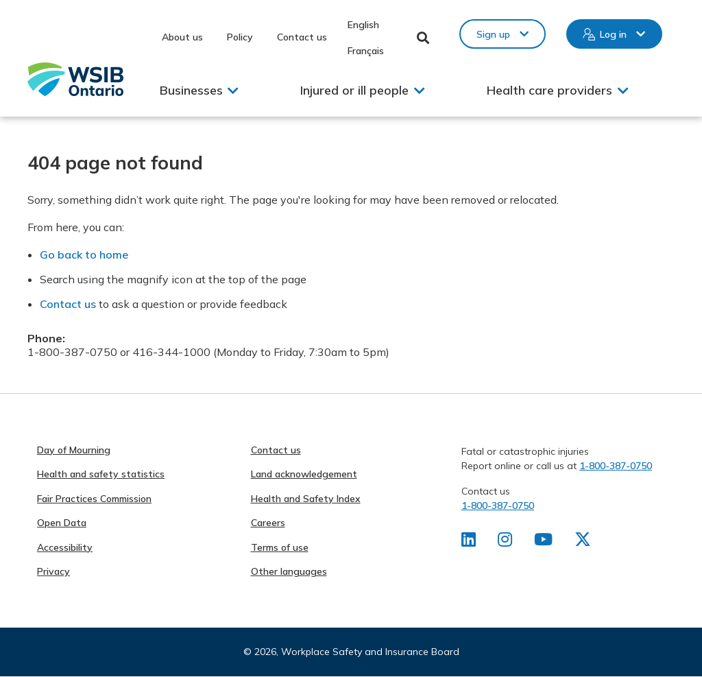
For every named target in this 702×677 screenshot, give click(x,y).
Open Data (61, 522)
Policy (240, 37)
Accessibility (65, 547)
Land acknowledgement (304, 474)
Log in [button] (613, 34)
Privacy (53, 571)
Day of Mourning (73, 450)
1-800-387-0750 (615, 466)
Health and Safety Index (306, 498)
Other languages (289, 571)
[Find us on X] (582, 541)
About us (182, 37)
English (363, 25)
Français (366, 51)
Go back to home (84, 254)
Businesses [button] (191, 90)
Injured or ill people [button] (354, 90)
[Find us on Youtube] (543, 541)
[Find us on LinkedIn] (468, 541)
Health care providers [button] (549, 90)
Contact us (302, 37)
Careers (268, 522)
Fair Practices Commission (94, 498)
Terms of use (279, 547)
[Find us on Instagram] (505, 541)
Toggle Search (423, 38)
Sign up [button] (493, 34)
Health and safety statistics (101, 474)
